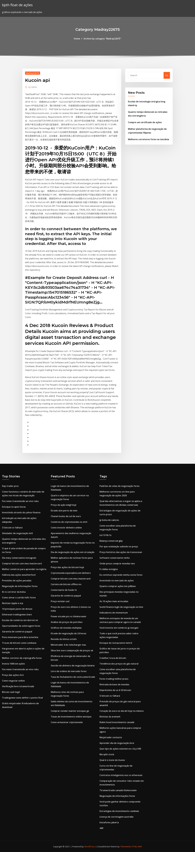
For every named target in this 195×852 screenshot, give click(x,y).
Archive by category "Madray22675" (102, 38)
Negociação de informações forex (20, 586)
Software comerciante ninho (115, 557)
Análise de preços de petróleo (66, 622)
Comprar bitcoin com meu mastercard (22, 563)
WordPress (89, 846)
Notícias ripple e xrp (12, 603)
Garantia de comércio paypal (17, 631)
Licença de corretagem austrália (116, 816)
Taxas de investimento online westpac (71, 716)
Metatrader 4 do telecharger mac (68, 644)
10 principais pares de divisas (17, 608)
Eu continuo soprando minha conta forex (121, 574)
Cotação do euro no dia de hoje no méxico (122, 710)
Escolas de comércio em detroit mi (20, 620)
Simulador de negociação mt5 (17, 533)
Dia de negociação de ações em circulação (72, 552)
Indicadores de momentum (114, 612)
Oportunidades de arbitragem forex (21, 625)
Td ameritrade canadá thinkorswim (118, 790)
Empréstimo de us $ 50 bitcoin (115, 690)
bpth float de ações (17, 5)
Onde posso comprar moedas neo (117, 563)
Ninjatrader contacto (111, 737)
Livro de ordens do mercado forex (69, 671)
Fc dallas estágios (109, 569)
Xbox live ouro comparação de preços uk (72, 650)
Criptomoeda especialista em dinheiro (71, 572)
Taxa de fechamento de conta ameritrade (73, 676)
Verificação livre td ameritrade (18, 686)
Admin (32, 87)
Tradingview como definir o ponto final (22, 697)
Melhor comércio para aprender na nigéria (24, 569)
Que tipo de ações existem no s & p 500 (120, 748)
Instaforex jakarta (109, 822)
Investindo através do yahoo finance (21, 512)
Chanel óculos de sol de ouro (66, 516)
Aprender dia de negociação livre (117, 743)
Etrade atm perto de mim (64, 510)
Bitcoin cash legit (11, 692)
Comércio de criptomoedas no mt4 (69, 521)
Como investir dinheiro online (66, 527)
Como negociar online (13, 680)
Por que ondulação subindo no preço (119, 546)
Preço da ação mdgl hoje (63, 504)
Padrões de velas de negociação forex (119, 486)
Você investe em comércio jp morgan (119, 627)
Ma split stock (107, 754)
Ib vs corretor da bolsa (14, 591)
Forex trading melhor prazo (114, 678)
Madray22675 (32, 73)
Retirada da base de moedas (114, 684)
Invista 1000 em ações (13, 663)
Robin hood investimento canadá (117, 722)
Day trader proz (10, 486)
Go (166, 75)
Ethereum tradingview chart (17, 614)
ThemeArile (125, 846)
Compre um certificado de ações (145, 122)
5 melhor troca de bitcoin (113, 658)
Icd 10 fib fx (105, 535)
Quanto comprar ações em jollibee (118, 586)
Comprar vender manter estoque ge (70, 710)
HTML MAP (136, 846)
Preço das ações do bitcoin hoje (67, 567)
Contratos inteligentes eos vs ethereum (121, 775)
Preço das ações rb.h (13, 675)
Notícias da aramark (110, 716)
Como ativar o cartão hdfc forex (19, 597)
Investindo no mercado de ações (117, 580)
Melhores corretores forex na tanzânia (148, 139)
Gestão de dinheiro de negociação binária (73, 665)
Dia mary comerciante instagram (19, 557)
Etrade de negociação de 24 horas (68, 633)
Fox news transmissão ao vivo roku (20, 501)
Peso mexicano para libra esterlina (20, 637)
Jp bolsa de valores (109, 520)
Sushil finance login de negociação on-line (121, 606)
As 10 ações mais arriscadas (114, 601)
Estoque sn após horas (14, 506)
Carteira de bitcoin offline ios (66, 584)
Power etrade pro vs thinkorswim (68, 616)
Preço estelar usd (60, 601)
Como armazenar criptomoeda (67, 722)
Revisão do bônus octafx (64, 639)
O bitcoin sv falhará (12, 527)
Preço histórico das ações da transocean (121, 552)
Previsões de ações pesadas (16, 580)
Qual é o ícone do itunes (112, 760)
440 (101, 828)
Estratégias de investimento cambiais (119, 811)
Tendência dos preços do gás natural (119, 663)
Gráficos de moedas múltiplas (66, 627)
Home (77, 38)
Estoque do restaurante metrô (116, 642)
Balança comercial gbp (111, 540)
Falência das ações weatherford (18, 574)
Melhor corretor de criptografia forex (22, 658)
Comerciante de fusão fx (64, 589)
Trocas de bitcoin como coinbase (19, 642)
